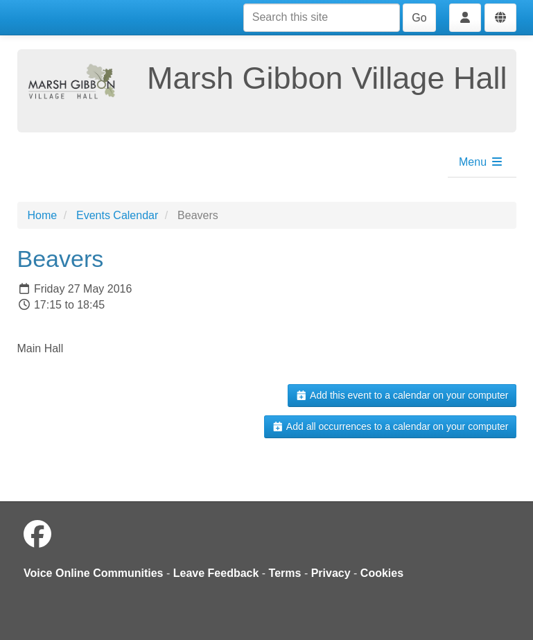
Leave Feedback (216, 573)
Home (43, 215)
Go (419, 18)
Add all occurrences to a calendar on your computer (390, 426)
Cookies (381, 573)
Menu (481, 162)
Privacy (331, 573)
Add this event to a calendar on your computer (401, 395)
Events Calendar (117, 215)
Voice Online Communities (94, 573)
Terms (285, 573)
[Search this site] (321, 17)
